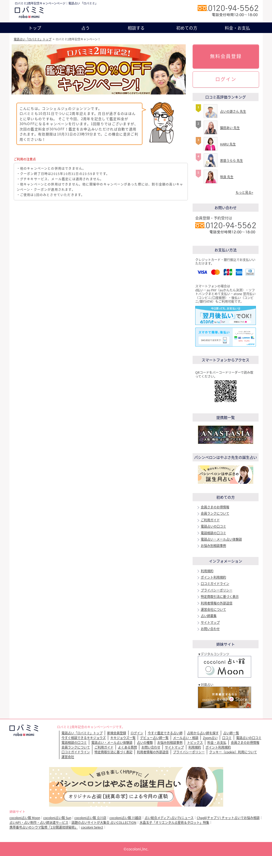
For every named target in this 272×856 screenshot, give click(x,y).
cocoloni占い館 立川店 (90, 817)
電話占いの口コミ (213, 526)
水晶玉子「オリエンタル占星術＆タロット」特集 (174, 822)
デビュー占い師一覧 (154, 737)
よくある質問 (127, 747)
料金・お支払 (237, 28)
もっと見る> (244, 192)
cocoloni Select (92, 827)
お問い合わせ (210, 628)
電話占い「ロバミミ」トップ (32, 39)
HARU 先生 (228, 144)
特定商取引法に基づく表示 (220, 596)
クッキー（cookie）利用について (233, 752)
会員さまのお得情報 (215, 507)
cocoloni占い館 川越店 (125, 817)
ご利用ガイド (210, 520)
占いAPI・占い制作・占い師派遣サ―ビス (38, 822)
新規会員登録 (116, 733)
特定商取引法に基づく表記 (113, 752)
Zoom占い (210, 737)
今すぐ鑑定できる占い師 (165, 733)
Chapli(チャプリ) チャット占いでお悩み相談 (228, 817)
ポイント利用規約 (213, 577)
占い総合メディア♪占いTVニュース (169, 817)
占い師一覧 (231, 733)
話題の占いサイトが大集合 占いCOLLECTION (103, 822)
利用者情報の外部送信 (216, 603)
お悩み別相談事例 (213, 545)
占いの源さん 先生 (233, 111)
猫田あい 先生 (230, 127)
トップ (34, 28)
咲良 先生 (226, 176)
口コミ (227, 737)
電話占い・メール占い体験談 (221, 539)
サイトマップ (210, 622)
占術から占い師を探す (203, 733)
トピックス (195, 742)
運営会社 (67, 756)
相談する (136, 28)
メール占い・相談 (185, 737)
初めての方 (186, 28)
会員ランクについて (215, 513)
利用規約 (207, 571)
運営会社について (213, 609)
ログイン (225, 79)
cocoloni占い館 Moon (24, 817)
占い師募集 (209, 615)
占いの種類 (145, 742)
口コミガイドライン (215, 583)
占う (85, 28)
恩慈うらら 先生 (231, 160)
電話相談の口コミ (213, 533)
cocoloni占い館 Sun (57, 817)
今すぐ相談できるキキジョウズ (83, 737)
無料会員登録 (226, 56)
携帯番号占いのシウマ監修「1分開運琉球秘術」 (43, 827)
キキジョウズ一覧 (123, 737)
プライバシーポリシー (216, 590)
